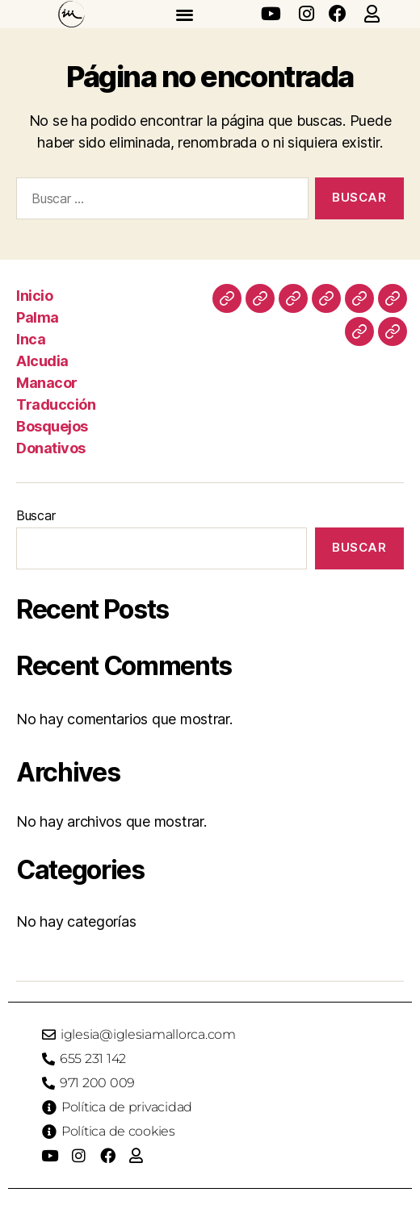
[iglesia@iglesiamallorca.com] (49, 1034)
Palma (37, 317)
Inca (30, 339)
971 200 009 (97, 1082)
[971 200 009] (48, 1083)
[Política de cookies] (49, 1131)
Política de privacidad (126, 1107)
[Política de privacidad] (49, 1107)
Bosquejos (52, 426)
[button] (184, 14)
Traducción (55, 404)
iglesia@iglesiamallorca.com (148, 1034)
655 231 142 (93, 1058)
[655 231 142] (48, 1059)
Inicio (34, 295)
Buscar (35, 515)
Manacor (47, 382)
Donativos (51, 448)
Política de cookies (118, 1131)
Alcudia (42, 360)
